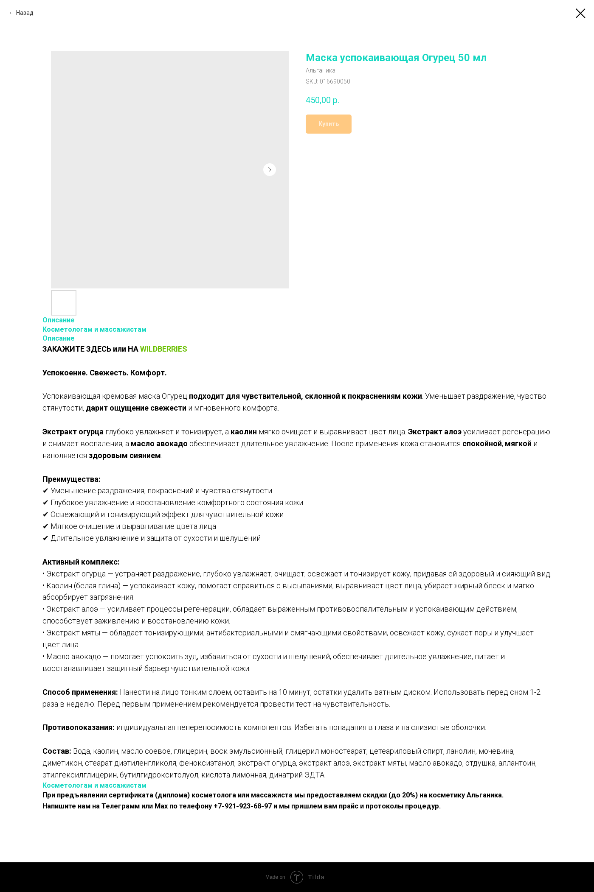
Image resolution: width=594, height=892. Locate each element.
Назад (25, 12)
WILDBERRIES (163, 348)
